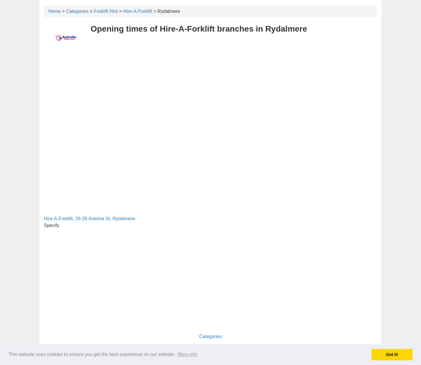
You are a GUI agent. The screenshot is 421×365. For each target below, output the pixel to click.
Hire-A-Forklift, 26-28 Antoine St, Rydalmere (89, 218)
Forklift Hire (106, 11)
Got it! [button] (392, 354)
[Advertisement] (210, 93)
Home (54, 11)
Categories (77, 11)
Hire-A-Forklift (137, 11)
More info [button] (187, 354)
